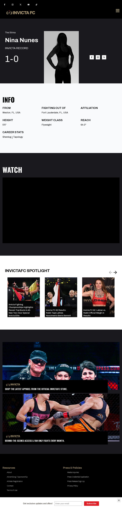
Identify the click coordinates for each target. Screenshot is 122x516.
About (9, 472)
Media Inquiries (73, 472)
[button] (115, 272)
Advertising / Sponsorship (17, 477)
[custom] (36, 4)
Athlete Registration (15, 481)
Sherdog (6, 137)
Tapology (18, 137)
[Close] (119, 500)
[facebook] (4, 4)
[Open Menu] (118, 10)
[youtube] (28, 4)
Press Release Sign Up (76, 481)
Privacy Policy (72, 486)
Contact (10, 486)
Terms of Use (12, 490)
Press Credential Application (78, 477)
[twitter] (20, 4)
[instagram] (12, 4)
